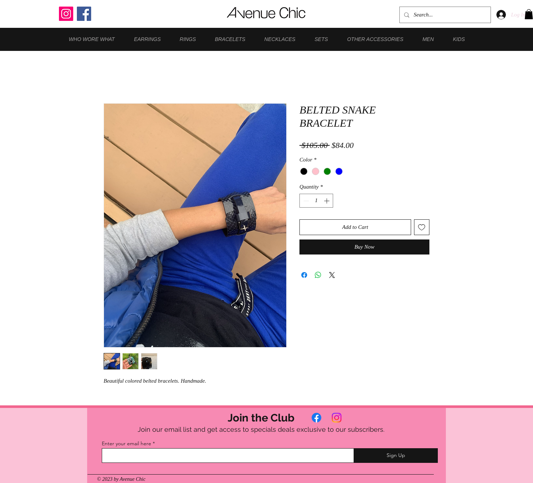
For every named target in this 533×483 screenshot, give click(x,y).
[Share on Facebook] (304, 275)
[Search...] (444, 15)
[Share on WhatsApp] (318, 275)
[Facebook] (84, 14)
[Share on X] (332, 275)
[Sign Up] (396, 455)
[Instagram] (66, 14)
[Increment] (327, 201)
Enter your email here (126, 443)
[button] (529, 14)
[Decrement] (305, 201)
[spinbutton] (316, 201)
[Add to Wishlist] (422, 227)
